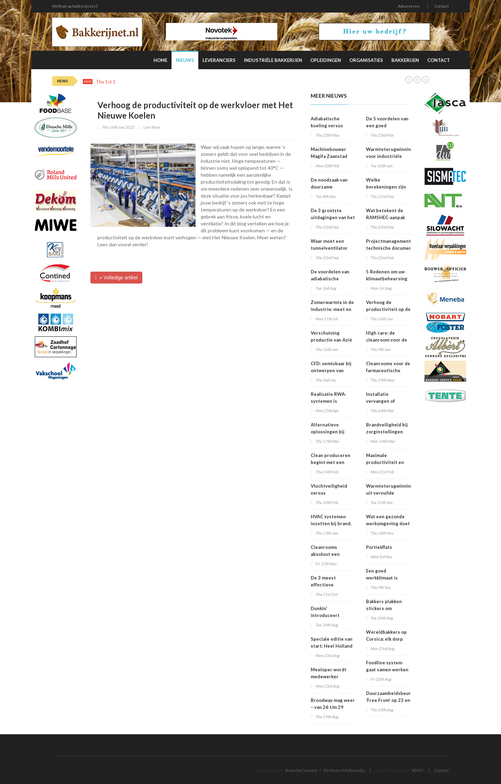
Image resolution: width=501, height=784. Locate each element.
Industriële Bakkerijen (273, 60)
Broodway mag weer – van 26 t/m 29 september (333, 707)
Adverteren (409, 6)
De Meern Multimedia (344, 770)
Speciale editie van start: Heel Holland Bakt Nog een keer (331, 646)
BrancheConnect (301, 770)
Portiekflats (379, 547)
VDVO (417, 770)
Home (160, 60)
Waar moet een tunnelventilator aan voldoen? (329, 248)
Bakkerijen (405, 60)
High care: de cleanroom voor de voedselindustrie (386, 340)
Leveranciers (219, 60)
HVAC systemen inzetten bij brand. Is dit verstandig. (331, 523)
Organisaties (366, 60)
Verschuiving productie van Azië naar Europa (331, 340)
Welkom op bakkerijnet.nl (74, 6)
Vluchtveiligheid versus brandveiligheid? (329, 493)
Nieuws (185, 60)
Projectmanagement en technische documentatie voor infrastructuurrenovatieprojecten (404, 248)
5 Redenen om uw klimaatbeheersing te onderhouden (386, 278)
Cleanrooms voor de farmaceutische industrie (388, 370)
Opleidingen (325, 60)
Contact (442, 6)
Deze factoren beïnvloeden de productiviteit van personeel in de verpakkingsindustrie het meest (237, 82)
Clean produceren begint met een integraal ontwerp (331, 462)
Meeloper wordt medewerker (329, 673)
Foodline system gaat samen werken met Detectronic (387, 669)
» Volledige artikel (116, 277)
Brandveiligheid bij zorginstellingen (387, 428)
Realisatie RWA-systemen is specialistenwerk (330, 401)
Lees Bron (151, 127)
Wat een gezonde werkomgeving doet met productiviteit (388, 523)
